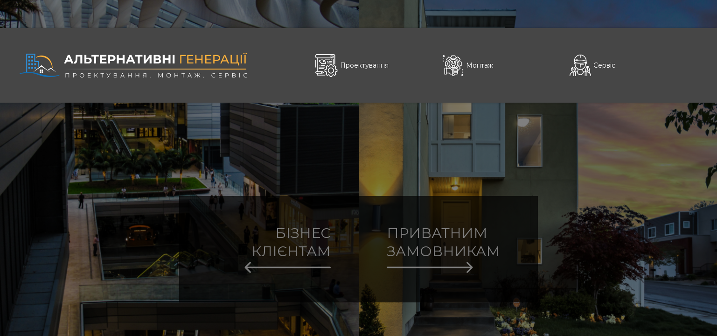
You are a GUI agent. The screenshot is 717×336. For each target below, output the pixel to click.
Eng (691, 13)
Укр (667, 13)
